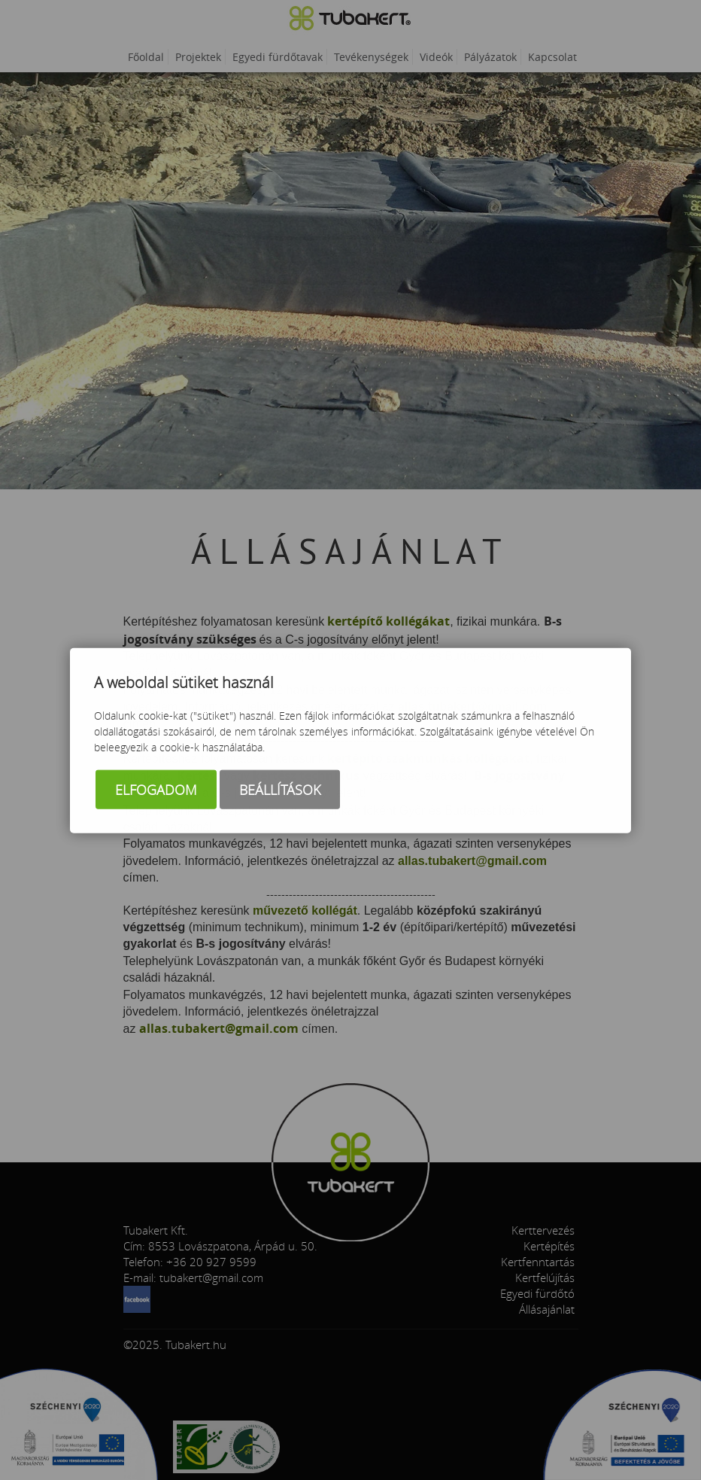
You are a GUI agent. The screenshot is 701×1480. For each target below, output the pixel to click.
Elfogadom (156, 790)
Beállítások (279, 790)
